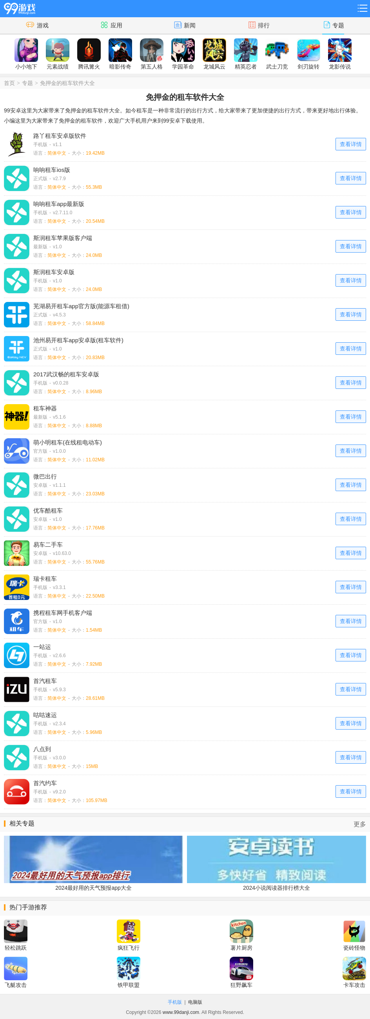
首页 (9, 83)
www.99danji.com (181, 1012)
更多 (360, 824)
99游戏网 (19, 7)
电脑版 (195, 1002)
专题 (27, 83)
